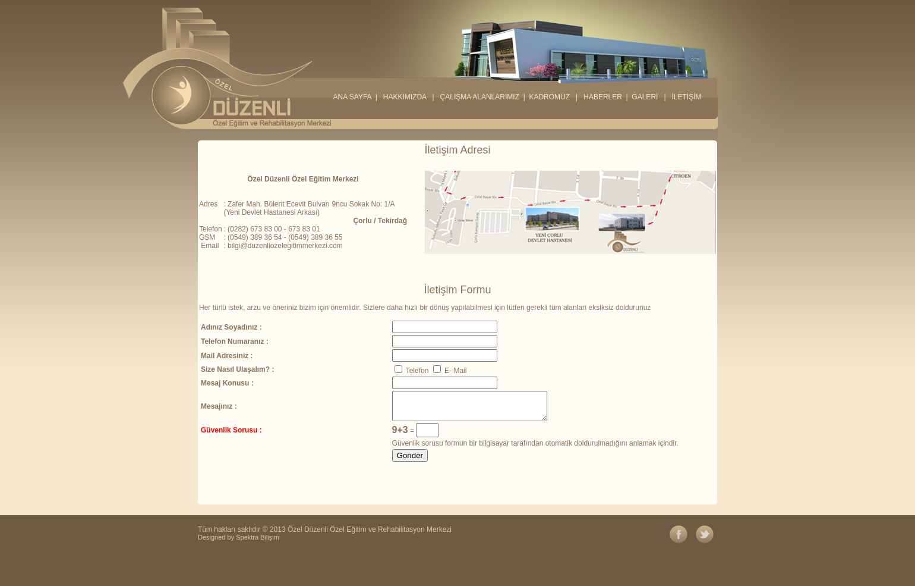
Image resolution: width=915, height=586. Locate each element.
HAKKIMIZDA (405, 97)
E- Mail (450, 370)
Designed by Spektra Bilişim (238, 537)
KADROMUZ (550, 97)
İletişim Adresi (457, 150)
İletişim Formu (457, 290)
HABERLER (602, 97)
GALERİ (646, 97)
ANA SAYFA (352, 97)
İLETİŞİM (685, 97)
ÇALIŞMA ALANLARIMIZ (481, 97)
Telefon (412, 370)
